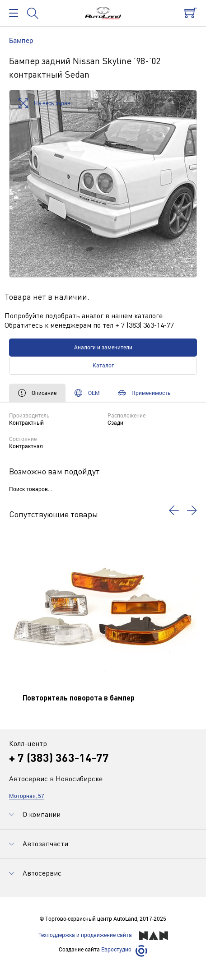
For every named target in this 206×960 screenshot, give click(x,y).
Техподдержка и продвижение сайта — (103, 935)
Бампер (21, 40)
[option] (103, 183)
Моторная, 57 (26, 795)
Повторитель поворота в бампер (79, 697)
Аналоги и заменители (103, 347)
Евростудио (116, 949)
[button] (174, 510)
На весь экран (44, 103)
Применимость (144, 392)
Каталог (103, 365)
